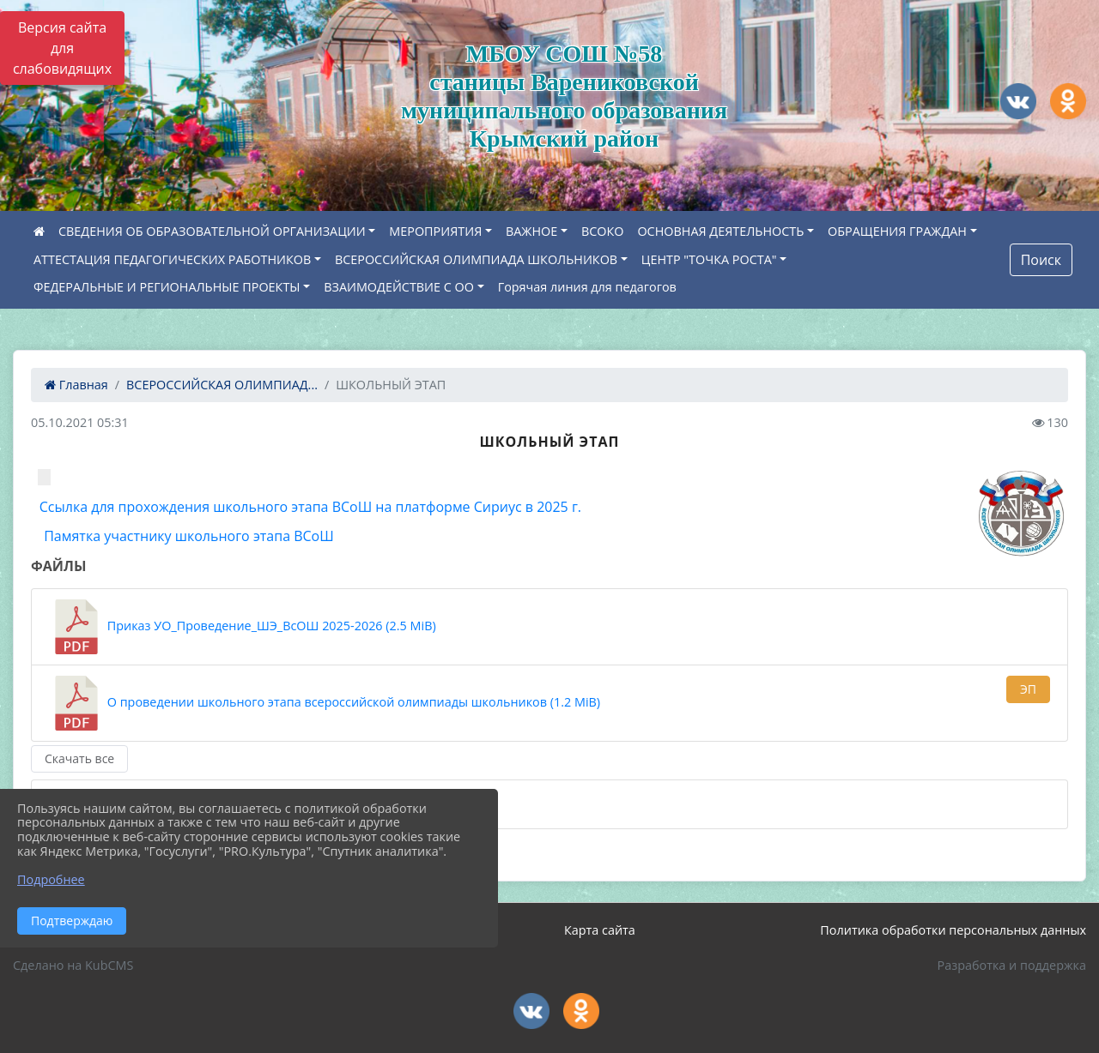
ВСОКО (602, 231)
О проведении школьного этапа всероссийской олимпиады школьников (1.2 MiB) (324, 703)
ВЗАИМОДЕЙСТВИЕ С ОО (399, 287)
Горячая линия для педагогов (587, 287)
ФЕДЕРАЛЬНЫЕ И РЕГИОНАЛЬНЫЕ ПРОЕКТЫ (167, 287)
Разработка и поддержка (1012, 965)
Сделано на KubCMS (73, 965)
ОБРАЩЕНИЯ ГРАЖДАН (897, 231)
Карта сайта (599, 930)
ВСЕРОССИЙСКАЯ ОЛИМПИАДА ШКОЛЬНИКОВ (476, 259)
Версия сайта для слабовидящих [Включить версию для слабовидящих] (62, 48)
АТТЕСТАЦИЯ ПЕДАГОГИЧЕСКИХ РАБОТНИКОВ (172, 259)
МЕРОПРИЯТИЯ (435, 231)
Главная (76, 384)
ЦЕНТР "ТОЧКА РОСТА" (709, 259)
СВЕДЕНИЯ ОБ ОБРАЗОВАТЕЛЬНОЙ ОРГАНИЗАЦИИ (212, 231)
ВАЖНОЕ (531, 231)
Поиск (1041, 259)
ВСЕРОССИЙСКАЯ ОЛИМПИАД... (222, 384)
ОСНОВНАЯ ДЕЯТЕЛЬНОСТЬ (720, 231)
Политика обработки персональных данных (953, 930)
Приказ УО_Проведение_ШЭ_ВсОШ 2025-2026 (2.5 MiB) (242, 626)
